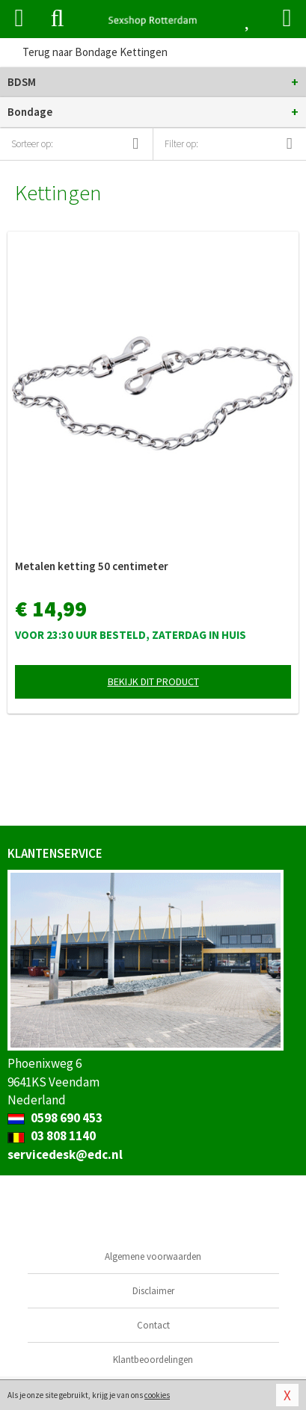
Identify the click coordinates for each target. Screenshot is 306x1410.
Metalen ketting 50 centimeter (91, 566)
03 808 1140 (51, 1136)
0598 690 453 (54, 1118)
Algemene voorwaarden (153, 1256)
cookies (157, 1395)
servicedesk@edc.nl (65, 1154)
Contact (153, 1325)
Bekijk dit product (153, 681)
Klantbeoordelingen (153, 1359)
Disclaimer (153, 1290)
